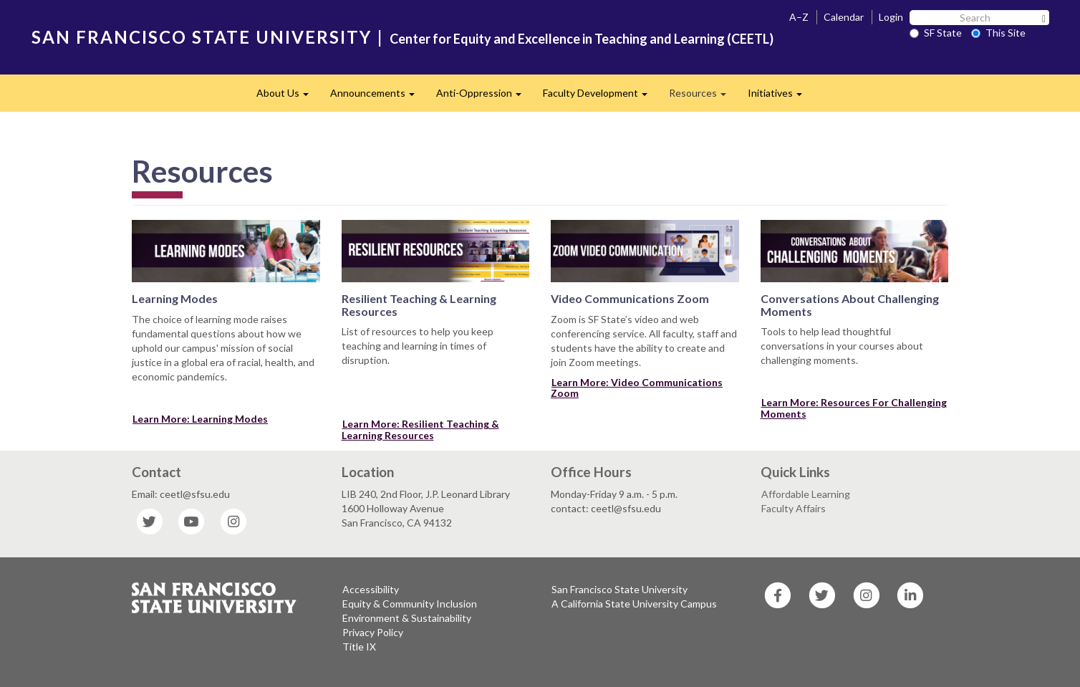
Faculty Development (600, 97)
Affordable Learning (805, 494)
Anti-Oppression (484, 97)
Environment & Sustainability (406, 618)
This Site (998, 33)
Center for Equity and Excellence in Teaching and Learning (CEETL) (581, 39)
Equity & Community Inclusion (409, 603)
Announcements (377, 97)
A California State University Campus (634, 603)
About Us (287, 97)
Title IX (359, 646)
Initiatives (780, 97)
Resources (703, 97)
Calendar (844, 17)
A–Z (799, 17)
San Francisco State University (619, 589)
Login (891, 17)
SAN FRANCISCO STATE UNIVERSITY (202, 37)
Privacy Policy (372, 632)
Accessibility (370, 589)
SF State (936, 33)
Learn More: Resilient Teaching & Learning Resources (420, 429)
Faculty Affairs (793, 508)
